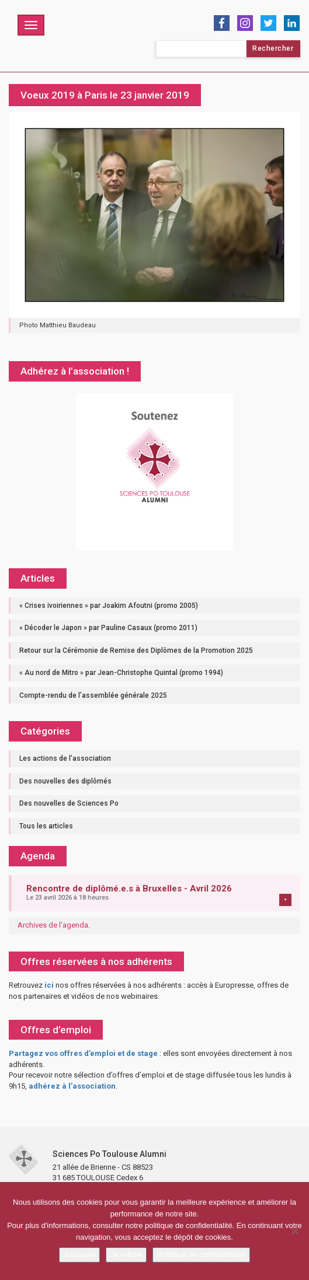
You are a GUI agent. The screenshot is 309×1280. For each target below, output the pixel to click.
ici (49, 985)
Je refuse (125, 1254)
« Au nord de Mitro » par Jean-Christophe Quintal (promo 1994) (121, 673)
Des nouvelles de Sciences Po (69, 803)
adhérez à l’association (72, 1086)
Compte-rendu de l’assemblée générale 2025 (93, 695)
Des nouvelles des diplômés (65, 781)
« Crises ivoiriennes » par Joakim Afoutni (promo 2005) (108, 605)
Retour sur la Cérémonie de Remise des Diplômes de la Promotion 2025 (136, 650)
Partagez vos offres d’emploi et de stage (83, 1053)
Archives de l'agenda (53, 925)
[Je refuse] (294, 1231)
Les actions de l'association (65, 758)
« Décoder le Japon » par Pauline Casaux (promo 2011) (108, 628)
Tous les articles (46, 826)
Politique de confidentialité (201, 1254)
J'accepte (80, 1254)
